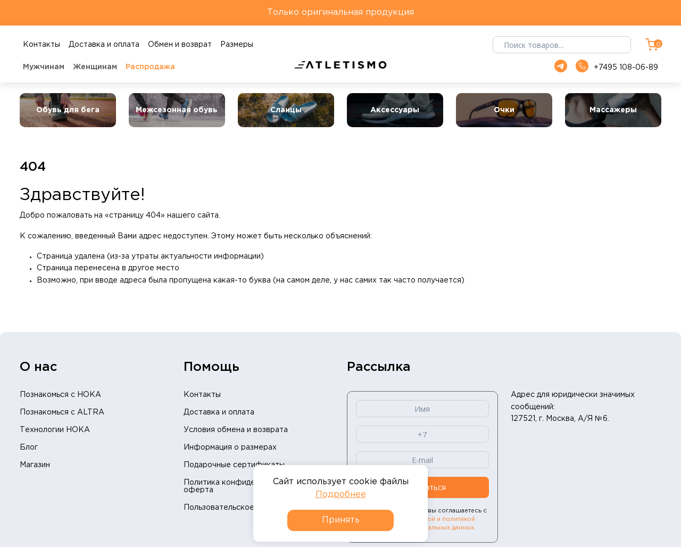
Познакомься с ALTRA (62, 412)
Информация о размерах (230, 447)
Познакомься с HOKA (60, 395)
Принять (341, 520)
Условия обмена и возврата (236, 430)
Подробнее (340, 495)
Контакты (202, 395)
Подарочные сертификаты (234, 465)
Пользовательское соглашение (243, 507)
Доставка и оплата (219, 412)
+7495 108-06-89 (617, 66)
